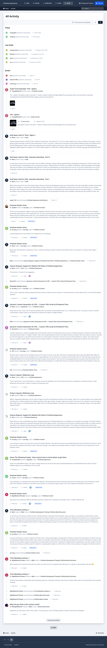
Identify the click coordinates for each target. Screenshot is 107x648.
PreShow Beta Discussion (42, 595)
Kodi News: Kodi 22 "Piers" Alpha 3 (22, 135)
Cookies (16, 645)
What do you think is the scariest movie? (25, 604)
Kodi (26, 137)
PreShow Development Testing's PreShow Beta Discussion (48, 512)
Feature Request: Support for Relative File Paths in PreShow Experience (46, 261)
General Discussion (44, 607)
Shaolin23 (13, 281)
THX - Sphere (14, 115)
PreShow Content (37, 91)
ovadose (12, 37)
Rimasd (12, 54)
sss (11, 62)
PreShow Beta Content (41, 599)
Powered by (95, 645)
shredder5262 (16, 460)
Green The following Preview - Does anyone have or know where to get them (38, 457)
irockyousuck (14, 50)
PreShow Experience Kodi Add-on (37, 200)
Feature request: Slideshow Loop (22, 375)
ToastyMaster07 (17, 91)
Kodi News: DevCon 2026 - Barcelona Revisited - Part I (29, 179)
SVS (22, 268)
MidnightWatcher (17, 607)
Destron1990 (14, 80)
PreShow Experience (35, 268)
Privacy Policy (8, 645)
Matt (13, 137)
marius (14, 478)
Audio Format (35, 117)
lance (11, 58)
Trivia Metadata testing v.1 (19, 510)
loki (11, 75)
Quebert (14, 207)
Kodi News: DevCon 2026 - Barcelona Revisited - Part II (30, 157)
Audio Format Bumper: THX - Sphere (23, 89)
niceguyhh (13, 33)
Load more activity (53, 620)
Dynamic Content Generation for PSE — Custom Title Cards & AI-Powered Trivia (51, 281)
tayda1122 (13, 200)
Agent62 (29, 460)
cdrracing (13, 84)
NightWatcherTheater (18, 496)
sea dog (25, 207)
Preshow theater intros (18, 205)
